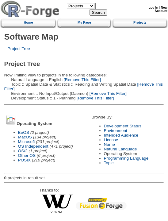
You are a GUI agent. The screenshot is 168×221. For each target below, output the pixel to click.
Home (28, 22)
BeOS (23, 132)
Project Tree (19, 48)
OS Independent (33, 146)
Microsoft (26, 141)
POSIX (24, 160)
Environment (115, 130)
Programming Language (126, 158)
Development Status (122, 126)
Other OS (27, 155)
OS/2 (23, 151)
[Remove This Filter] (82, 79)
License (111, 140)
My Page (84, 22)
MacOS (25, 137)
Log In (153, 7)
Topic (109, 163)
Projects (140, 22)
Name (109, 144)
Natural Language (120, 149)
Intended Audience (121, 135)
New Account (161, 9)
